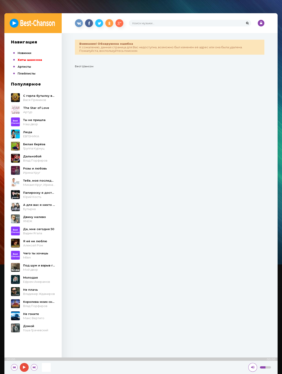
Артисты (24, 66)
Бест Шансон (84, 66)
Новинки (24, 53)
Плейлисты (26, 73)
